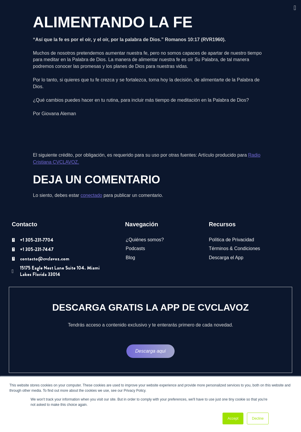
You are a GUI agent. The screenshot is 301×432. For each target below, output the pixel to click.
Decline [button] (258, 418)
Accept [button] (233, 418)
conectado (91, 195)
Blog (130, 257)
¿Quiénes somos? (145, 239)
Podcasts (135, 248)
